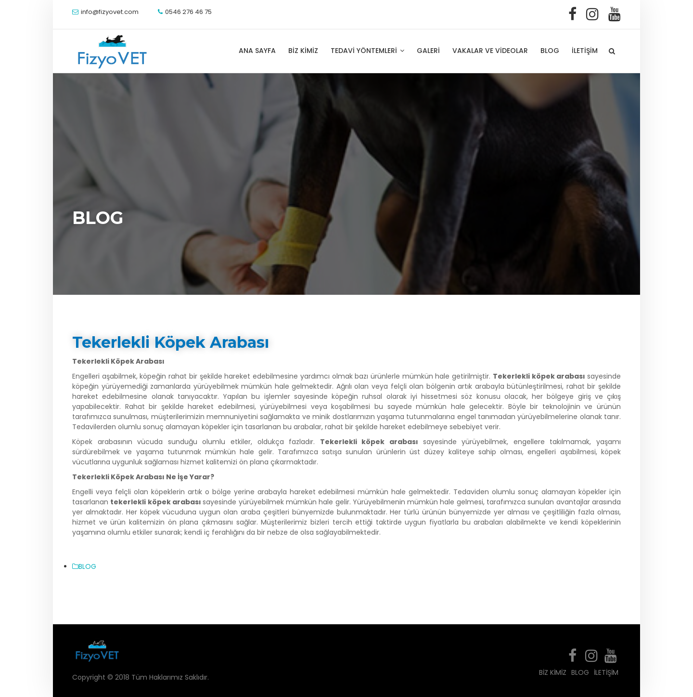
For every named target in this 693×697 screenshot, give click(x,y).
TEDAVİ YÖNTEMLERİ (367, 50)
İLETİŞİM (585, 50)
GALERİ (428, 50)
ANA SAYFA (257, 50)
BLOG (549, 50)
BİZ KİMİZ (303, 50)
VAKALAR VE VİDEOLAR (490, 50)
